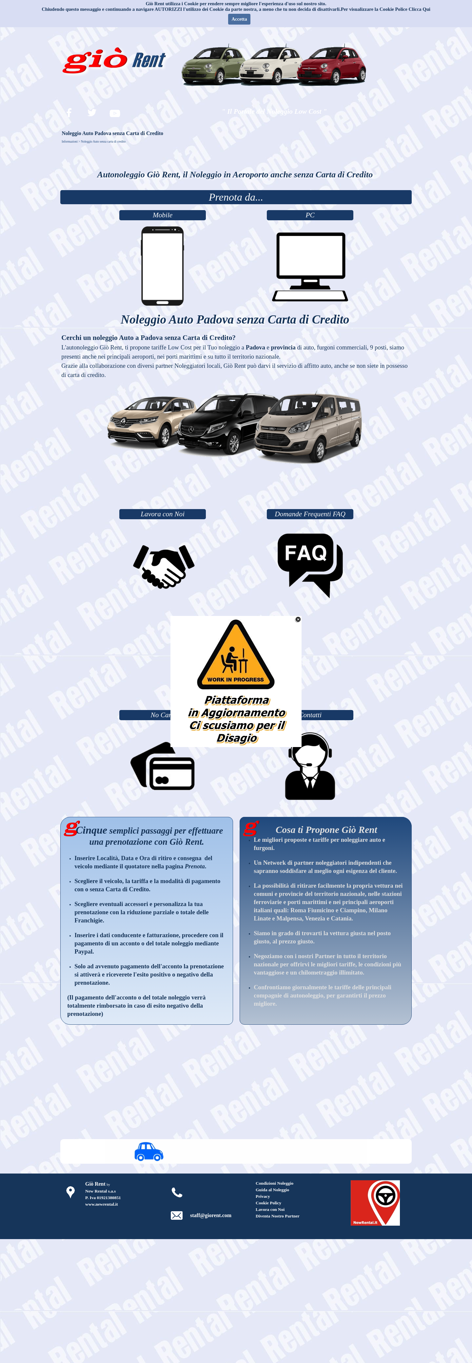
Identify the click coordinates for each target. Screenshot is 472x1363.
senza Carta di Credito (119, 889)
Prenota (195, 866)
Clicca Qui (419, 9)
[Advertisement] (236, 489)
